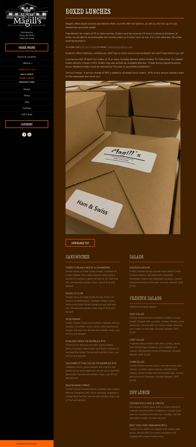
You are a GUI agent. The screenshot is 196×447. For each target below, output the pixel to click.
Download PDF (80, 243)
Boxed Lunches (27, 78)
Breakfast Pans (26, 82)
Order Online (27, 47)
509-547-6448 (88, 47)
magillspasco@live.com (120, 47)
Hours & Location (26, 57)
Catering (27, 124)
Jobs (26, 102)
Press (27, 96)
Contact (27, 108)
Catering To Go (27, 69)
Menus (26, 63)
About (26, 89)
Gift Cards (27, 114)
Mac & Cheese (26, 74)
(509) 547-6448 (27, 39)
